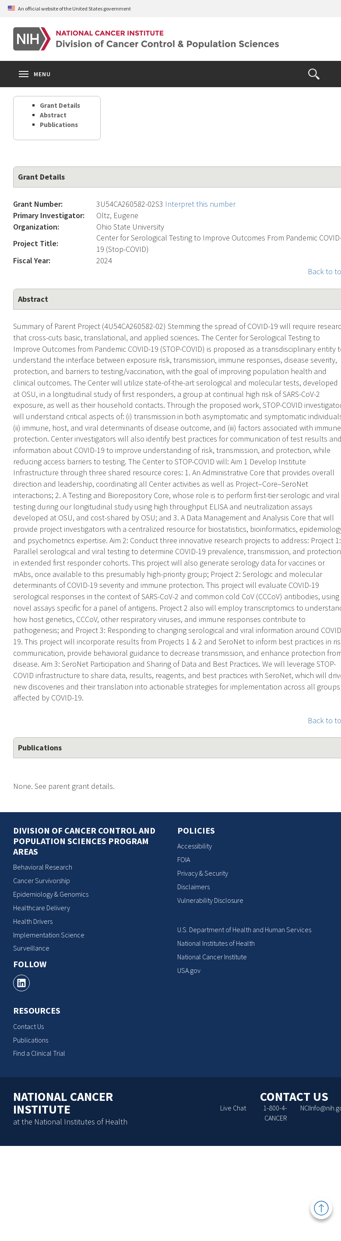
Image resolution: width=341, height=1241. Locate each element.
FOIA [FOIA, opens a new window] (183, 859)
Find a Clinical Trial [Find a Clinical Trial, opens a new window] (39, 1053)
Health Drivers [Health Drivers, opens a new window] (33, 921)
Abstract (53, 115)
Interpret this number (200, 204)
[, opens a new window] (21, 983)
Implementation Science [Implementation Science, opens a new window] (48, 934)
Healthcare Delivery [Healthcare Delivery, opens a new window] (41, 907)
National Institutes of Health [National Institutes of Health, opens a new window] (216, 943)
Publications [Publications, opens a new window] (30, 1040)
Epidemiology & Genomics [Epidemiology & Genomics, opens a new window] (50, 894)
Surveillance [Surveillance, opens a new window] (31, 948)
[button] (314, 74)
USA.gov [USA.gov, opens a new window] (188, 970)
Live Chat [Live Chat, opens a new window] (233, 1107)
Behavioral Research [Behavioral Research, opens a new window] (42, 867)
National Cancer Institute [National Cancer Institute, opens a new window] (212, 956)
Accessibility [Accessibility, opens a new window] (194, 845)
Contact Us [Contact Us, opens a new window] (28, 1026)
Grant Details (60, 105)
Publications (59, 124)
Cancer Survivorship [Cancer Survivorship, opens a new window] (41, 880)
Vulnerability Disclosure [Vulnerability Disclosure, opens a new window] (210, 900)
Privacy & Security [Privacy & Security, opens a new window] (202, 873)
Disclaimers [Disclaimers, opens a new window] (193, 886)
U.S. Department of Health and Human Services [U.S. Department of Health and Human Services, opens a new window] (244, 929)
